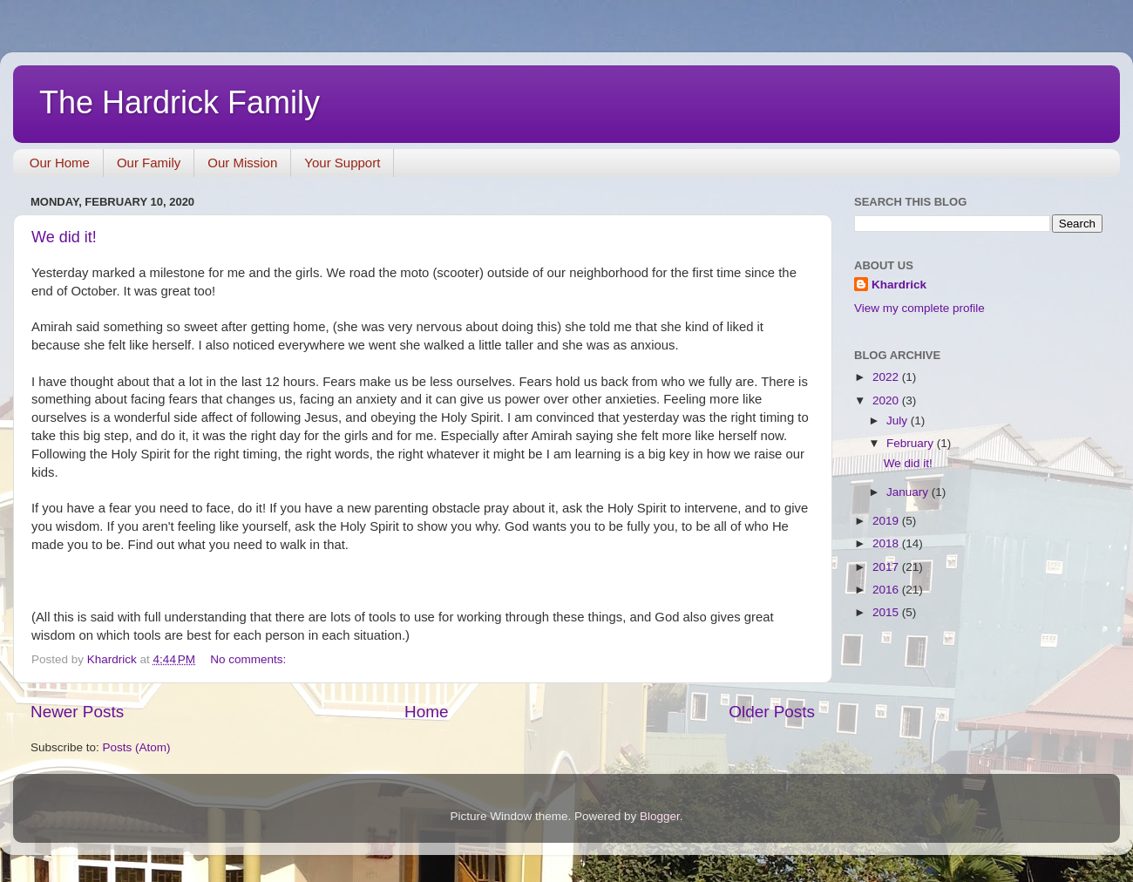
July (898, 420)
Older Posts (772, 711)
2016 (887, 589)
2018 (887, 543)
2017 (887, 566)
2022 (887, 376)
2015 (887, 612)
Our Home (60, 162)
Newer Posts (77, 711)
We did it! (64, 237)
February (911, 443)
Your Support (342, 162)
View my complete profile (919, 308)
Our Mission (242, 162)
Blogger (660, 816)
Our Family (148, 162)
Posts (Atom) (137, 747)
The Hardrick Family (179, 102)
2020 (887, 400)
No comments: (249, 659)
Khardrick (899, 284)
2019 (887, 520)
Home (426, 711)
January (909, 492)
